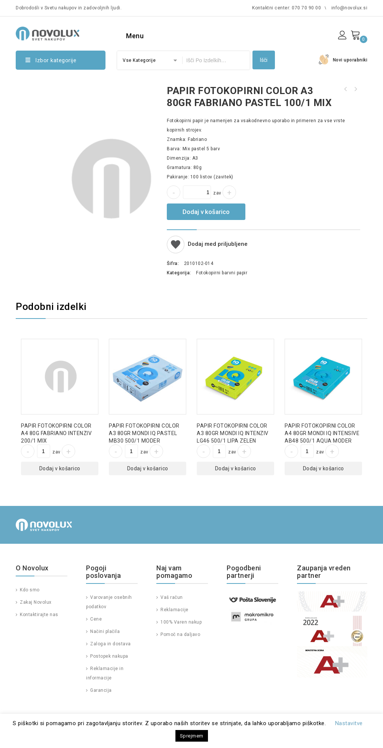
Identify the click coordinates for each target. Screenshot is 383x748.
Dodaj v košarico (206, 211)
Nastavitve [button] (349, 723)
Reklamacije (174, 609)
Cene (95, 619)
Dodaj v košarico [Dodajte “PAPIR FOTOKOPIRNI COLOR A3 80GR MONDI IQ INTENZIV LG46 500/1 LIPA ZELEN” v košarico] (235, 468)
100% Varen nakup (180, 622)
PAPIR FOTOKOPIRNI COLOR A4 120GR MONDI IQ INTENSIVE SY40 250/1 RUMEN (355, 89)
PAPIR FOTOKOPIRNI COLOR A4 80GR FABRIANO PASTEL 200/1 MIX (345, 89)
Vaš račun (171, 597)
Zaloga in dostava (110, 643)
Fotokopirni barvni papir (221, 272)
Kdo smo (29, 589)
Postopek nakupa (108, 656)
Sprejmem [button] (191, 736)
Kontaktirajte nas (38, 614)
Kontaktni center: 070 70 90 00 (286, 7)
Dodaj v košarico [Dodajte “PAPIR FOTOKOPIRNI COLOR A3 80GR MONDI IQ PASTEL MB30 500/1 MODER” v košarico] (147, 468)
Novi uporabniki (350, 60)
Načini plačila (104, 631)
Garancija (100, 690)
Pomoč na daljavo (179, 634)
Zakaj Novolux (35, 602)
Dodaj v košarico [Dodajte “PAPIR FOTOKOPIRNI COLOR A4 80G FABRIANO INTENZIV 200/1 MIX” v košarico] (59, 468)
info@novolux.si (349, 7)
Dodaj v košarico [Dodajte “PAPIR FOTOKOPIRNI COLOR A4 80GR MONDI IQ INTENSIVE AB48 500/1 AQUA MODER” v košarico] (323, 468)
